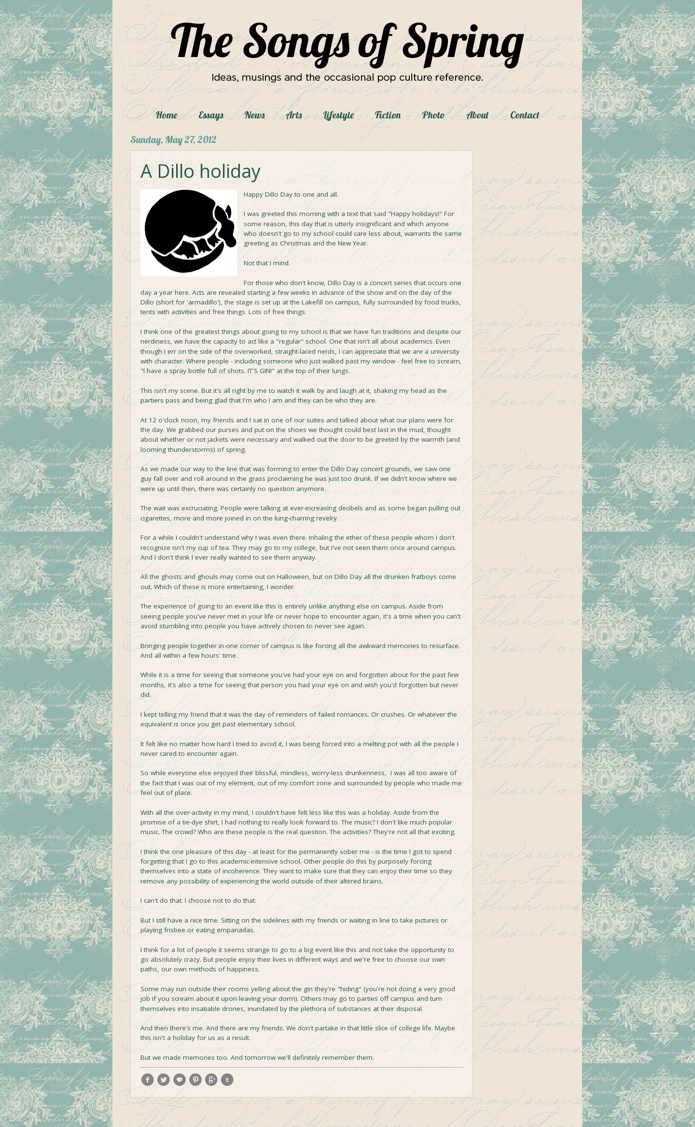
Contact (525, 115)
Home (166, 115)
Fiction (388, 115)
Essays (210, 115)
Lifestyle (338, 115)
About (477, 115)
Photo (433, 115)
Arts (294, 115)
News (254, 115)
